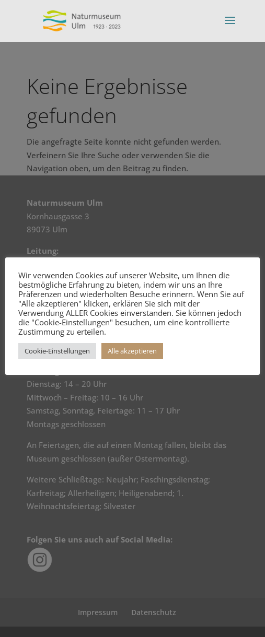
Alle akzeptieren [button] (132, 351)
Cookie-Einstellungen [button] (57, 351)
